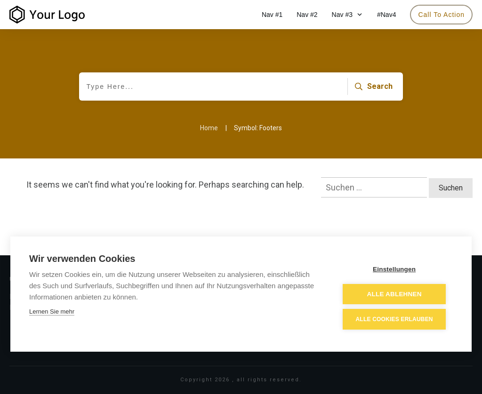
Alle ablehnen (396, 294)
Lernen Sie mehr (51, 312)
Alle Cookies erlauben (395, 319)
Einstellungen (396, 269)
